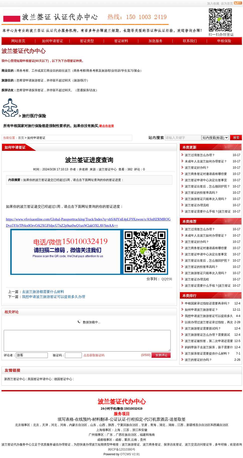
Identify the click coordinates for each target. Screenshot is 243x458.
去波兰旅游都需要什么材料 (43, 292)
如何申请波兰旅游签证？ (201, 309)
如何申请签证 (52, 41)
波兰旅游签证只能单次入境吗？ (206, 199)
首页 (21, 138)
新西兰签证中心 (14, 379)
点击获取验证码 (93, 355)
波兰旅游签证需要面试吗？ (203, 328)
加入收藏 (213, 3)
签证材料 (121, 41)
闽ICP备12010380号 (121, 449)
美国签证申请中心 (40, 379)
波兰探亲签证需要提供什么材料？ (207, 353)
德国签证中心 (63, 379)
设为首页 (227, 3)
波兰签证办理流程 (197, 205)
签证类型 (87, 41)
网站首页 (18, 41)
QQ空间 (167, 279)
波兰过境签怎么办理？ (200, 155)
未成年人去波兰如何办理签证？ (206, 161)
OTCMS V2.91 (130, 454)
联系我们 (190, 41)
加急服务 (156, 41)
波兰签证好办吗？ (197, 167)
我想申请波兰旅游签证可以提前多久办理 (53, 297)
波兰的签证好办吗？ (198, 360)
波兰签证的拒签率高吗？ (201, 192)
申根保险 (224, 41)
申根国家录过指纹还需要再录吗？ (207, 303)
